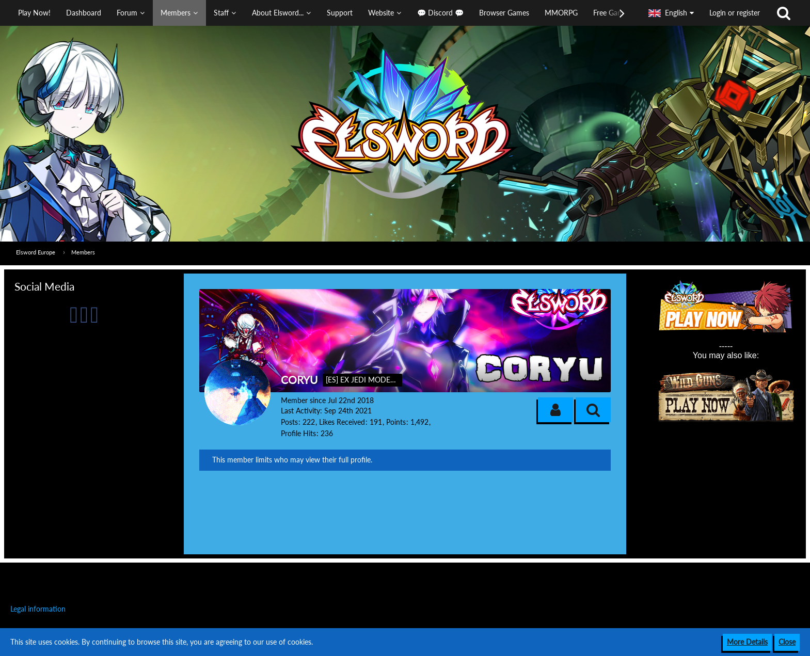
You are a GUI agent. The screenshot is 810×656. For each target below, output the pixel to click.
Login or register (734, 12)
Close (787, 641)
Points (396, 422)
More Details (747, 641)
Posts (289, 422)
